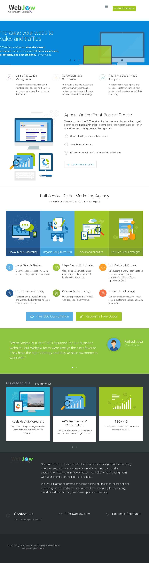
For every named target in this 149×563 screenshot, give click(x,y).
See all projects (43, 384)
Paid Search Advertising (30, 291)
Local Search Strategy (29, 265)
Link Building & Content (123, 265)
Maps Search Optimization (78, 265)
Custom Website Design (76, 291)
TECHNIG (121, 421)
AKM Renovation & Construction (74, 423)
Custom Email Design (122, 291)
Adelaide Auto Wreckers (28, 421)
